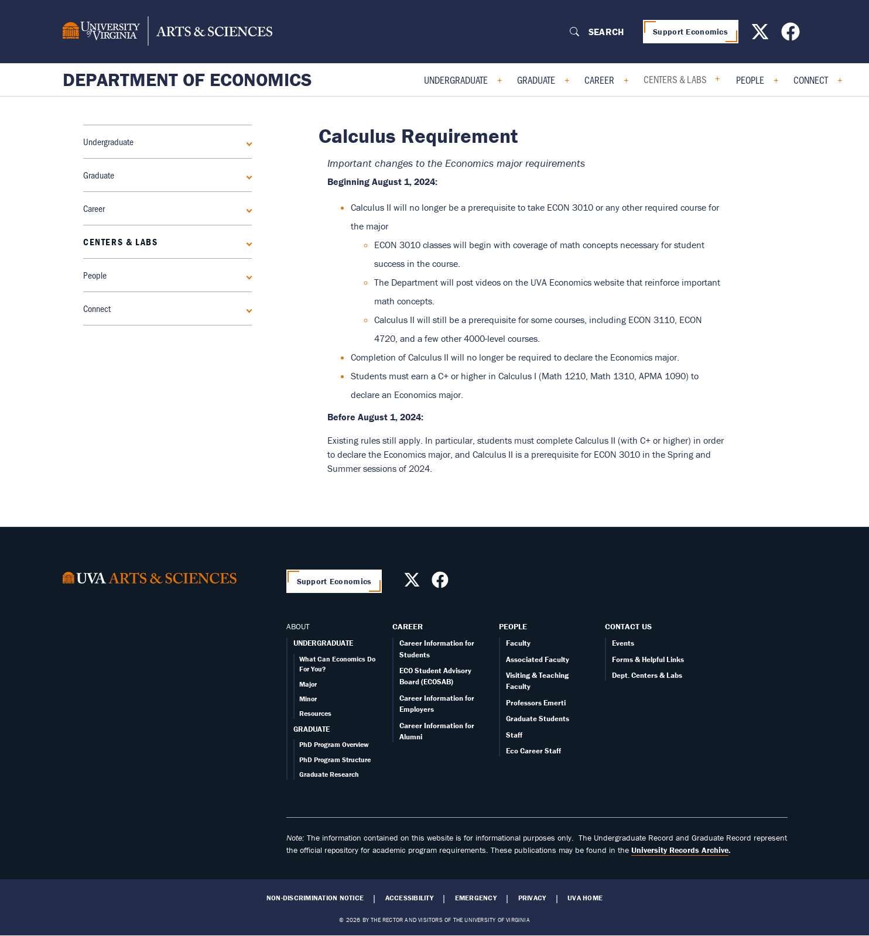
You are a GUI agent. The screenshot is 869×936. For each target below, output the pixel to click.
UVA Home (585, 898)
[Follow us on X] (761, 35)
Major (308, 684)
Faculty (518, 643)
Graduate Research (329, 774)
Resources (315, 713)
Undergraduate (456, 79)
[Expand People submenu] (247, 275)
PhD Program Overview (334, 744)
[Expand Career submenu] (247, 208)
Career (599, 79)
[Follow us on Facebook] (792, 35)
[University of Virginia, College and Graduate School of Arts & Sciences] (167, 31)
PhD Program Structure (335, 759)
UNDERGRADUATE (323, 643)
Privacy (532, 898)
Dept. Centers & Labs (647, 675)
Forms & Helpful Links (648, 659)
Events (623, 643)
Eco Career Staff (533, 751)
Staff (514, 735)
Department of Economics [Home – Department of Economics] (187, 79)
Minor (308, 698)
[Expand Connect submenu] (247, 308)
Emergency (476, 898)
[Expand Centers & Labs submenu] (247, 241)
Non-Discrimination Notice (315, 898)
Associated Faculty (537, 659)
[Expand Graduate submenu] (247, 175)
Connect (810, 79)
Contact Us (628, 626)
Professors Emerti (536, 703)
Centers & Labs (675, 79)
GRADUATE (311, 729)
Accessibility (409, 898)
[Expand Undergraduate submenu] (247, 141)
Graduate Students (537, 719)
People (750, 79)
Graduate (536, 79)
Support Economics (690, 31)
